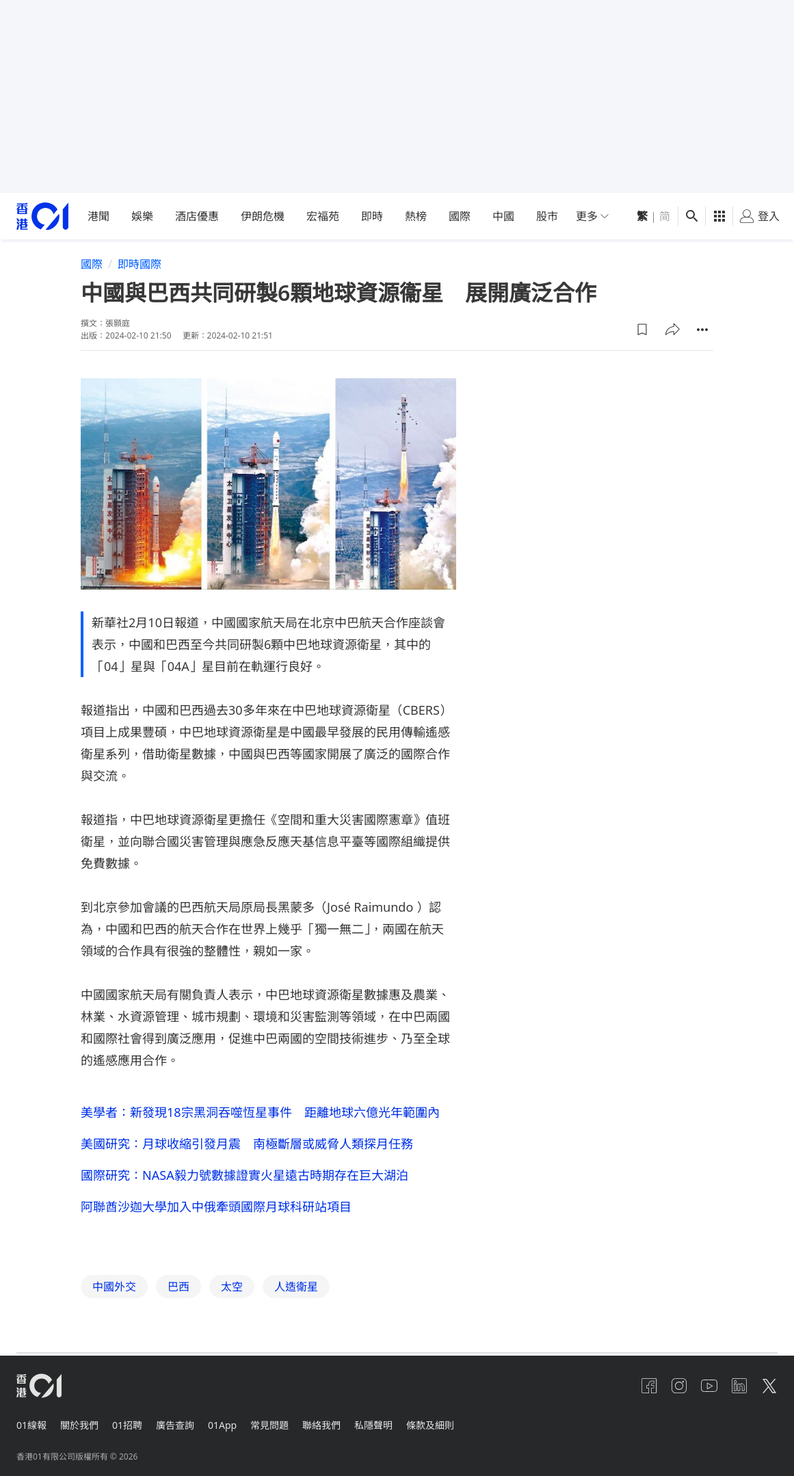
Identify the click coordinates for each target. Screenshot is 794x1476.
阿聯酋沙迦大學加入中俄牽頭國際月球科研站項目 (216, 1210)
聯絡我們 (338, 1427)
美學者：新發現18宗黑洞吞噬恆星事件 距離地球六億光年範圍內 (260, 1112)
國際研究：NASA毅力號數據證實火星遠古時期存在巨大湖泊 (244, 1178)
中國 (503, 216)
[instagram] (671, 1391)
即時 (372, 216)
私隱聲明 (392, 1427)
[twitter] (769, 1391)
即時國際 (139, 264)
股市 (547, 216)
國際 (460, 216)
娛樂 (142, 216)
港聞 (98, 216)
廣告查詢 (183, 1427)
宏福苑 (322, 216)
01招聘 (133, 1427)
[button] (642, 330)
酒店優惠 (197, 216)
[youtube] (704, 1391)
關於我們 (82, 1427)
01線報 (31, 1427)
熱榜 (416, 216)
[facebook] (638, 1391)
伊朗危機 (262, 216)
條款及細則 (452, 1427)
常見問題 (283, 1427)
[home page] (42, 216)
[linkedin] (736, 1391)
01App (233, 1427)
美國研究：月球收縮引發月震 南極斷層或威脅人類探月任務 (247, 1145)
